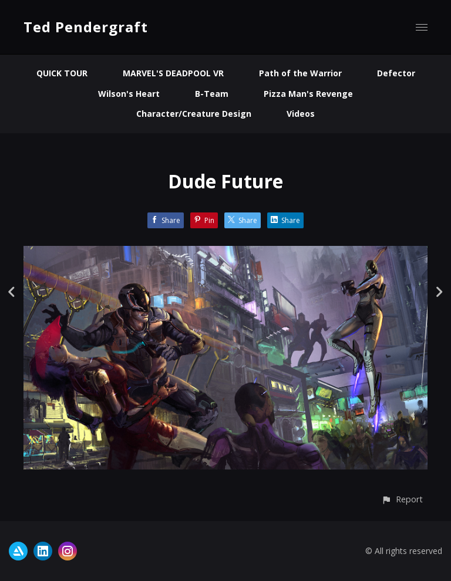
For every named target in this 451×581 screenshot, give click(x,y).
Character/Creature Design (193, 113)
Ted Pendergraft (85, 26)
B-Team (211, 93)
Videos (301, 113)
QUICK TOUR (61, 73)
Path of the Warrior (300, 73)
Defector (396, 73)
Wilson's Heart (129, 93)
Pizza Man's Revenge (308, 93)
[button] (402, 499)
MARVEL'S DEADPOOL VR (173, 73)
